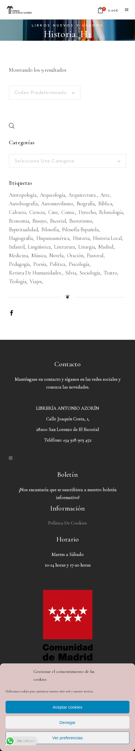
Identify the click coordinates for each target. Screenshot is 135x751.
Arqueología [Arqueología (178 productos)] (52, 195)
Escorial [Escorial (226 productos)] (58, 221)
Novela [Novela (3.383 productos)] (56, 255)
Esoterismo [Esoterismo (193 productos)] (80, 221)
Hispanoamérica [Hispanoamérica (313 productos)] (52, 238)
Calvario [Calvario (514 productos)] (17, 212)
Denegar (67, 722)
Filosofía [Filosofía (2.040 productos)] (50, 229)
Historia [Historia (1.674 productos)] (81, 238)
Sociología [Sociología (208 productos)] (89, 272)
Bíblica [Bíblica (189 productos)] (105, 203)
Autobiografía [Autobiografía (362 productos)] (23, 203)
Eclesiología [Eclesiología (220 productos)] (111, 212)
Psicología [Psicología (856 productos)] (79, 264)
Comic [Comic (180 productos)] (68, 212)
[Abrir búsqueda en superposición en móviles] (12, 125)
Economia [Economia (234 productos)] (19, 221)
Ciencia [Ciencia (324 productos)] (37, 212)
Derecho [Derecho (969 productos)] (87, 212)
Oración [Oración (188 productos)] (75, 255)
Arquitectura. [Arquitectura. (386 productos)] (82, 195)
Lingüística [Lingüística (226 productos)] (39, 247)
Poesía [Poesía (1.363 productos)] (39, 264)
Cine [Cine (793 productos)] (53, 212)
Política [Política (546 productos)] (57, 264)
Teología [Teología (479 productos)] (17, 281)
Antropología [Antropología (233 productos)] (23, 195)
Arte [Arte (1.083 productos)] (105, 195)
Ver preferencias (67, 737)
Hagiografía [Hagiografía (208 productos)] (21, 238)
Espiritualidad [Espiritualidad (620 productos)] (23, 229)
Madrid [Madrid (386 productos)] (106, 247)
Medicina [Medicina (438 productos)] (18, 255)
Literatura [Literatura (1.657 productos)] (64, 247)
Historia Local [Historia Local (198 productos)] (107, 238)
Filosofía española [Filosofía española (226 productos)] (80, 229)
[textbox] (67, 161)
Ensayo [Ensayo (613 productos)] (39, 221)
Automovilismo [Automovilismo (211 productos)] (57, 203)
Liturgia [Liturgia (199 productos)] (86, 247)
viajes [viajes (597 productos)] (36, 281)
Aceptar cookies (68, 707)
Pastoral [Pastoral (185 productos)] (95, 255)
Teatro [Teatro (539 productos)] (110, 272)
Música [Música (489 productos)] (38, 255)
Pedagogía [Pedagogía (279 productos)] (19, 264)
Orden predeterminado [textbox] (41, 92)
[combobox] (44, 93)
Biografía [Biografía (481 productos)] (85, 203)
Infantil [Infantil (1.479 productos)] (17, 247)
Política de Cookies (67, 523)
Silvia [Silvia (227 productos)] (70, 272)
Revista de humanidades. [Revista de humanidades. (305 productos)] (35, 272)
